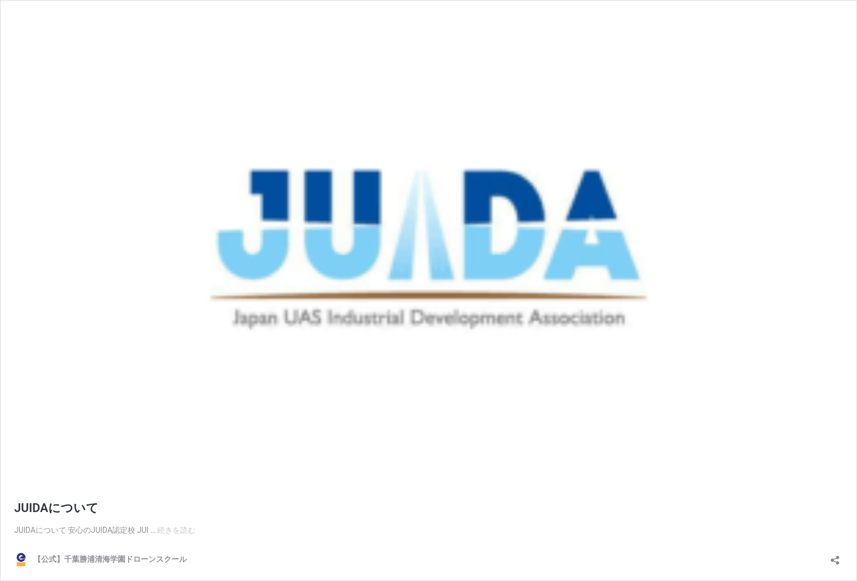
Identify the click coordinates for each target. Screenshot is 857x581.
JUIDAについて (56, 508)
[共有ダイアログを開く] (835, 556)
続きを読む (176, 530)
